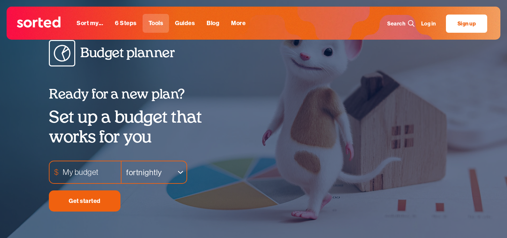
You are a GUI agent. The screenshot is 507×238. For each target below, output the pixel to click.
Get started (85, 201)
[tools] (156, 23)
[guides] (185, 23)
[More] (238, 23)
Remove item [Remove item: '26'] (175, 172)
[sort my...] (90, 23)
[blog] (213, 23)
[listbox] (154, 172)
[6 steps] (126, 23)
